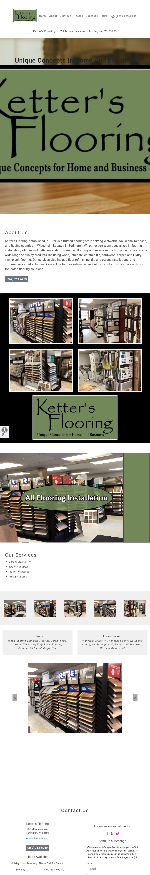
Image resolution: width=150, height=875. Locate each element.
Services (65, 15)
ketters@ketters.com (37, 838)
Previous (14, 697)
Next (135, 697)
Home (43, 15)
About (53, 15)
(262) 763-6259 (124, 16)
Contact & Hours (97, 15)
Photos (78, 15)
